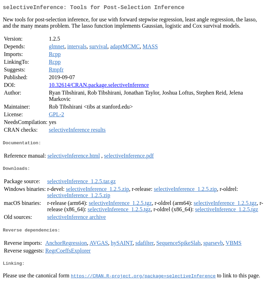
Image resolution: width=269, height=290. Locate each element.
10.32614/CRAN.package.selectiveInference (99, 86)
